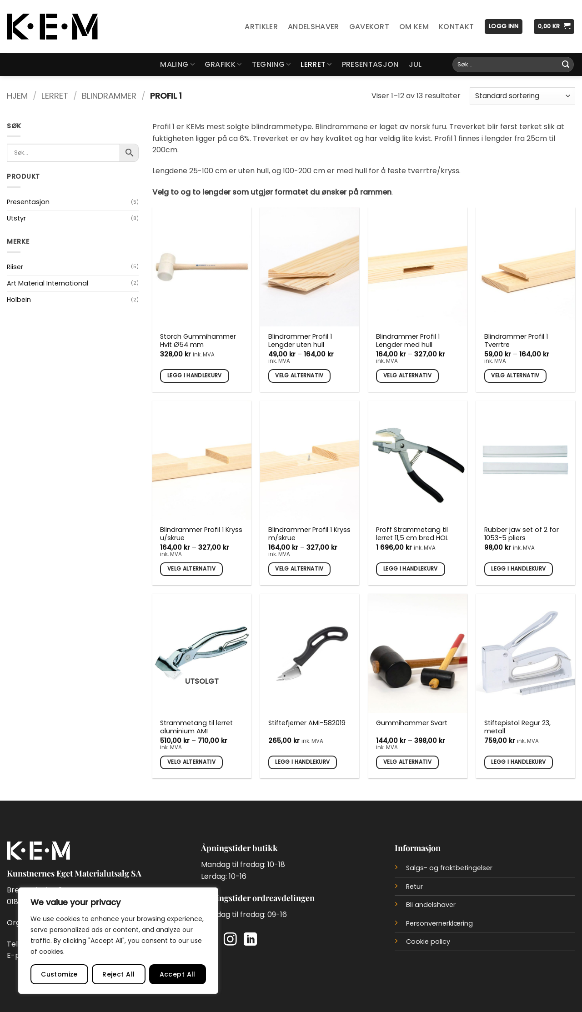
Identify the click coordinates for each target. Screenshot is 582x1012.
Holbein (19, 299)
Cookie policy (428, 941)
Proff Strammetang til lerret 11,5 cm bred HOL (412, 534)
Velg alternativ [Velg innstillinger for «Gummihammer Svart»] (407, 762)
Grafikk (223, 64)
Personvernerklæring (439, 923)
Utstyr (16, 218)
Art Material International (47, 283)
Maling (177, 64)
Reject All (118, 974)
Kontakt (456, 26)
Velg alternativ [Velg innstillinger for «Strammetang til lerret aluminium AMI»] (191, 762)
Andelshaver (313, 26)
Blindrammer (109, 95)
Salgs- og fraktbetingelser (449, 867)
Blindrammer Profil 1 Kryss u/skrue (201, 534)
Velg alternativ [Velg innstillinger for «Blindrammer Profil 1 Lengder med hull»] (407, 375)
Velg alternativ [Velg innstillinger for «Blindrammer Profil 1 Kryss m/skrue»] (299, 568)
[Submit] (565, 64)
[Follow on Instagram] (230, 940)
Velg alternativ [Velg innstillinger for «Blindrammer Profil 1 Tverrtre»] (515, 375)
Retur (414, 886)
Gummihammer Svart (411, 723)
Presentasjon (370, 64)
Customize (59, 974)
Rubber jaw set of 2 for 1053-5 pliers (521, 534)
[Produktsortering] (522, 96)
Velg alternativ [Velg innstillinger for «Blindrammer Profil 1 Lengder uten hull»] (299, 375)
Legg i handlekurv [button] (194, 375)
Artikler (261, 26)
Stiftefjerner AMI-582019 (307, 723)
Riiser (15, 266)
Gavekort (369, 26)
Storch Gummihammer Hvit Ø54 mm (198, 340)
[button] (503, 26)
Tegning (271, 64)
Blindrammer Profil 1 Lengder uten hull (300, 340)
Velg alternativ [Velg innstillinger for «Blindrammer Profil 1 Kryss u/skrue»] (191, 568)
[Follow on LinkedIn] (250, 940)
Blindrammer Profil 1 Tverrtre (516, 340)
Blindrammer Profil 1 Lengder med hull (408, 340)
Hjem (17, 95)
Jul (415, 64)
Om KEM (414, 26)
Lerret (316, 64)
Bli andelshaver (431, 904)
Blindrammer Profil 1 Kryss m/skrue (309, 534)
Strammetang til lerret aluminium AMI (196, 727)
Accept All (178, 974)
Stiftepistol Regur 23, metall (517, 727)
